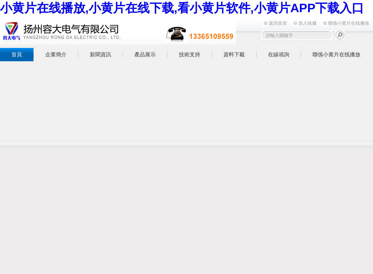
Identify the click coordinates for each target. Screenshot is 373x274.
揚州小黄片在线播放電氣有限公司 (118, 31)
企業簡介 (56, 54)
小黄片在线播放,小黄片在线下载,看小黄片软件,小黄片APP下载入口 (182, 8)
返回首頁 (278, 23)
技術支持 (189, 54)
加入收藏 (307, 23)
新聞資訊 (100, 54)
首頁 (16, 54)
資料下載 (234, 54)
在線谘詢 (278, 54)
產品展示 (145, 54)
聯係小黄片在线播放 (348, 23)
